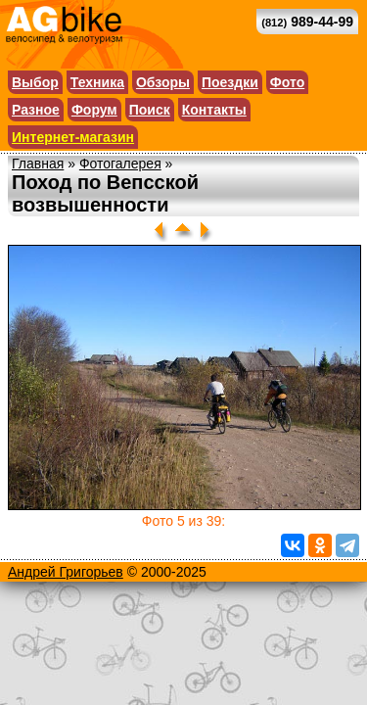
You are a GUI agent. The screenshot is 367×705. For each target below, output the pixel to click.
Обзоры (163, 82)
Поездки (230, 82)
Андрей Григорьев (65, 572)
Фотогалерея (120, 163)
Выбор (35, 82)
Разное (36, 110)
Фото (287, 82)
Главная (38, 163)
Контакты (214, 110)
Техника (97, 82)
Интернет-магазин (73, 137)
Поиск (149, 110)
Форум (94, 110)
